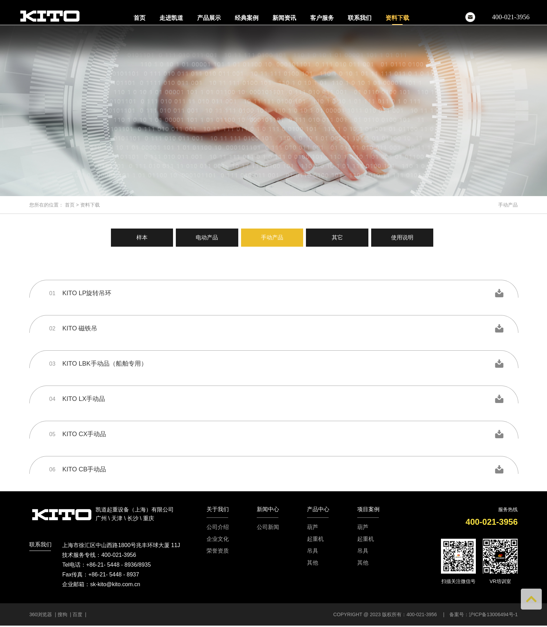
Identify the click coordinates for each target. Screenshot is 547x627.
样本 (138, 237)
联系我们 (360, 18)
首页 (139, 18)
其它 (338, 237)
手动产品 (272, 237)
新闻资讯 (284, 18)
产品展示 (209, 18)
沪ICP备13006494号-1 (493, 614)
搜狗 (62, 614)
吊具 (312, 550)
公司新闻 (268, 527)
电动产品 (205, 237)
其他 (312, 562)
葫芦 (312, 527)
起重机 (315, 539)
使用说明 (405, 237)
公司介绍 (218, 527)
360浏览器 (41, 614)
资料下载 (397, 18)
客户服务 (322, 18)
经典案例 (246, 18)
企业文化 (218, 539)
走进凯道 (171, 18)
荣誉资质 (218, 550)
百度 (77, 614)
